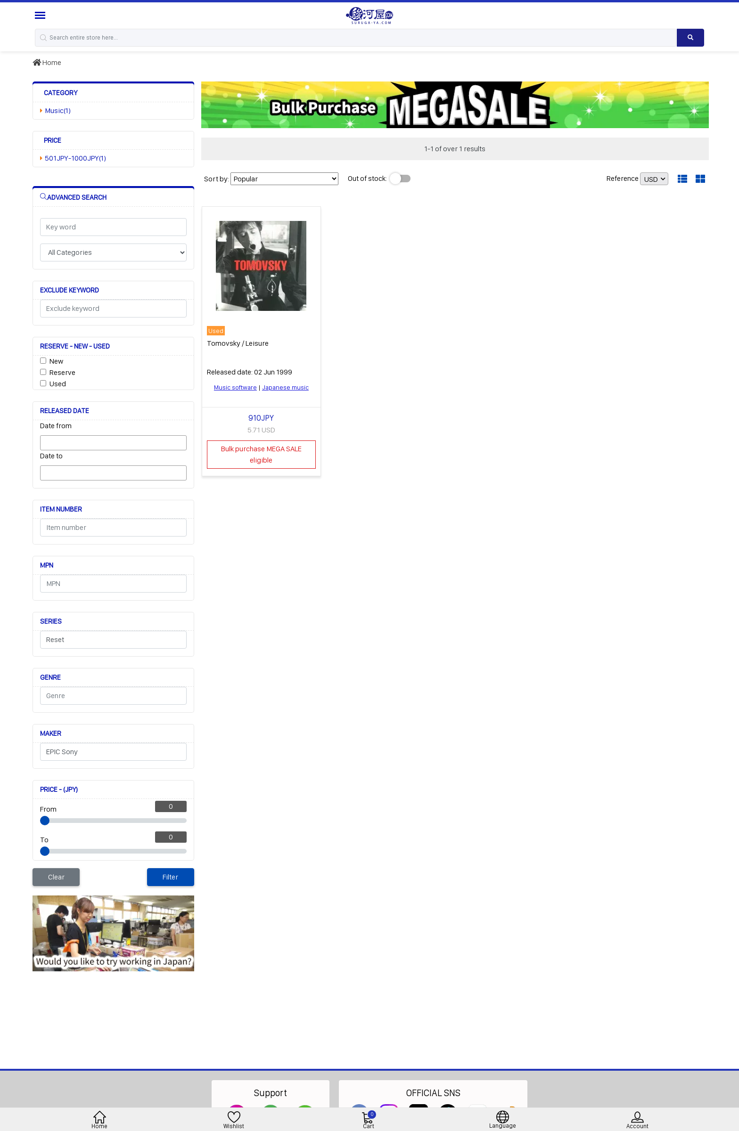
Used (57, 383)
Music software (235, 387)
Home (47, 62)
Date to (51, 455)
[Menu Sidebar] (41, 15)
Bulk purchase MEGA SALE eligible (261, 454)
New (56, 361)
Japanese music (285, 387)
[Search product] (691, 38)
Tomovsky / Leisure (238, 343)
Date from (56, 425)
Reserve (62, 372)
